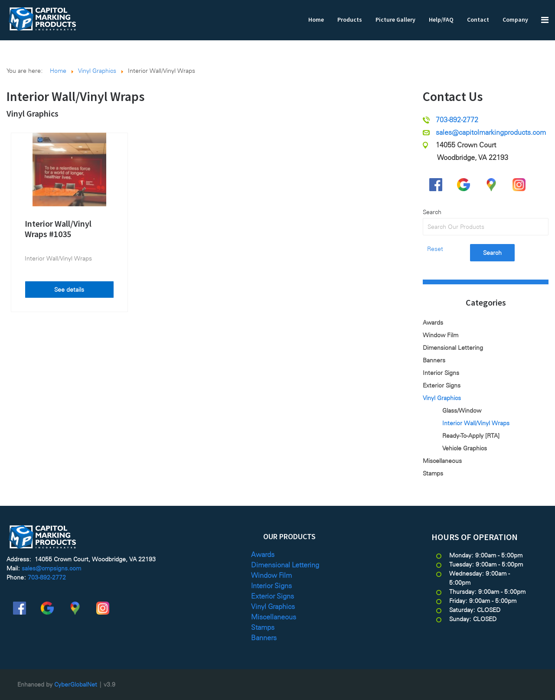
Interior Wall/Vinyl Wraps (58, 258)
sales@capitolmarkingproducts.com (491, 132)
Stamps (433, 473)
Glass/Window (461, 410)
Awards (433, 322)
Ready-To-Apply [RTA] (471, 435)
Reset (435, 248)
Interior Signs (441, 372)
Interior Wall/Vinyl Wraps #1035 (58, 228)
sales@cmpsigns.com (51, 568)
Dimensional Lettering (453, 347)
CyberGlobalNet (75, 684)
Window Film (440, 335)
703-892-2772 (457, 120)
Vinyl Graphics (33, 113)
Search (432, 211)
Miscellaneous (442, 460)
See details (69, 289)
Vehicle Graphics (464, 448)
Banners (434, 360)
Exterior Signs (441, 385)
